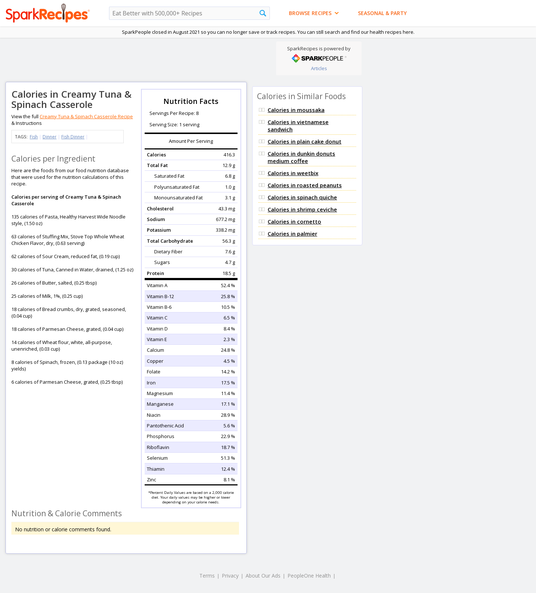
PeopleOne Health (309, 575)
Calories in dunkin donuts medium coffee (301, 157)
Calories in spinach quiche (302, 197)
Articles (319, 68)
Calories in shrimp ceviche (302, 209)
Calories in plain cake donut (304, 141)
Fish (34, 137)
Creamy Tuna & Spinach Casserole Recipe (86, 116)
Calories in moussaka (296, 109)
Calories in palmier (292, 233)
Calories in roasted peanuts (305, 185)
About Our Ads (263, 575)
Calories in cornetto (294, 221)
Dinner (50, 137)
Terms (207, 575)
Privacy (230, 575)
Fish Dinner (72, 137)
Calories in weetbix (293, 173)
